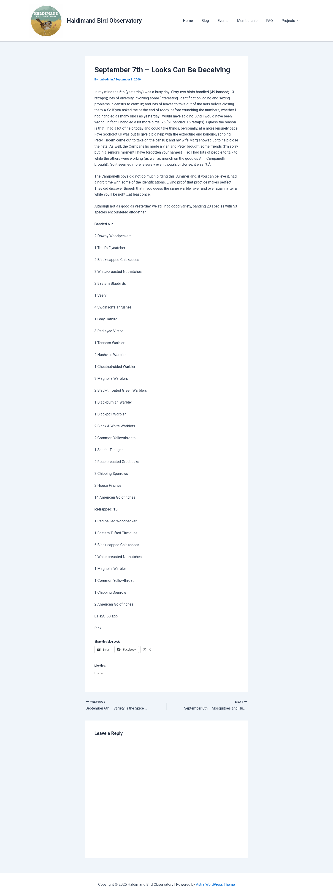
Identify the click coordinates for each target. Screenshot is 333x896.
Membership (251, 21)
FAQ (271, 21)
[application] (298, 21)
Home (195, 21)
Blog (211, 21)
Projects (291, 21)
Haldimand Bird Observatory (104, 20)
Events (227, 21)
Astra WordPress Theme (215, 884)
